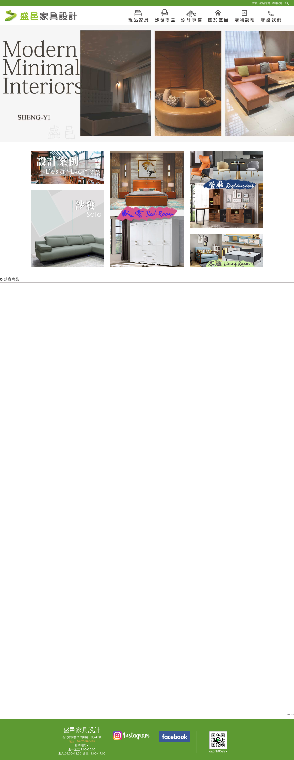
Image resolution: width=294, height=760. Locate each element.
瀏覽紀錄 (277, 3)
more (290, 714)
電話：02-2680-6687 (81, 741)
